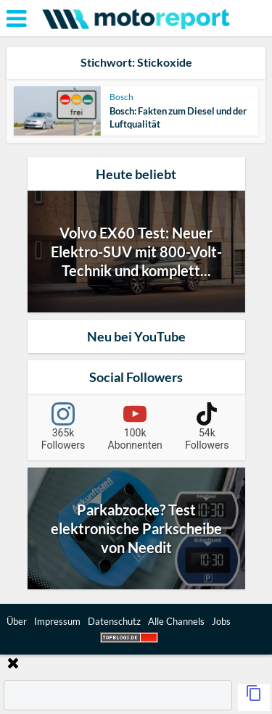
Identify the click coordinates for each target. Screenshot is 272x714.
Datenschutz (114, 621)
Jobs (221, 621)
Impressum (57, 621)
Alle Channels (176, 621)
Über (17, 621)
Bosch (121, 96)
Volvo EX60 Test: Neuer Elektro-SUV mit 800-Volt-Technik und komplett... (136, 251)
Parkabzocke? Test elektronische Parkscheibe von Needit (136, 528)
